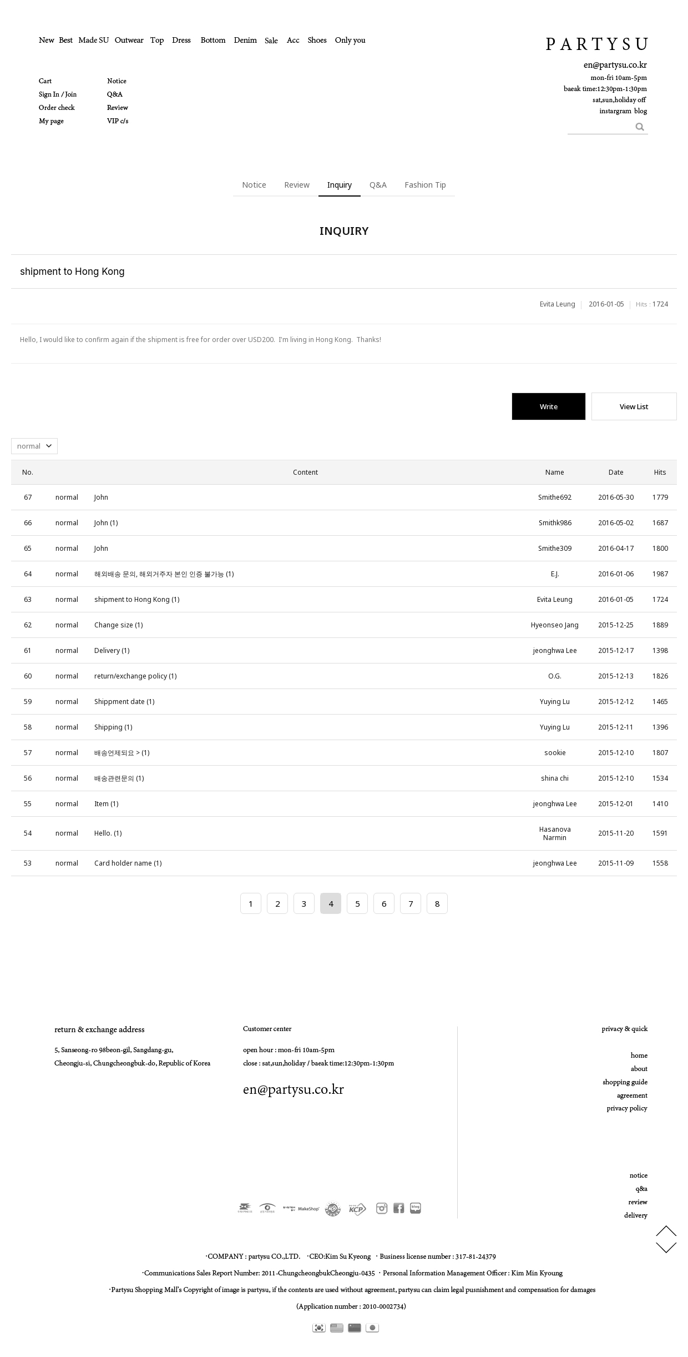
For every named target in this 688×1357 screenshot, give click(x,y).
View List (634, 406)
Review (297, 184)
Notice (254, 184)
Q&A (378, 184)
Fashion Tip (425, 184)
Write (549, 406)
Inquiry (339, 184)
